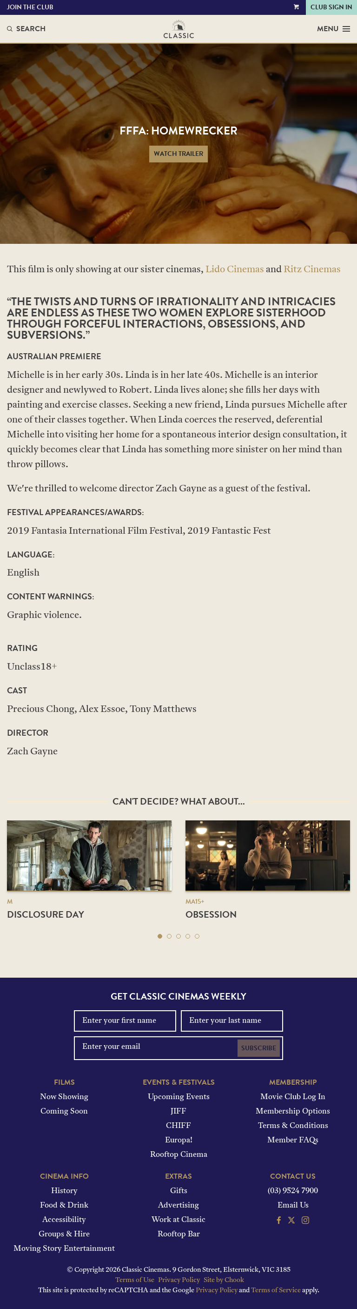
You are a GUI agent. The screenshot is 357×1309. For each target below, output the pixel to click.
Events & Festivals (179, 1082)
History (64, 1191)
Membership (293, 1082)
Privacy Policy (179, 1280)
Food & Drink (64, 1205)
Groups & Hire (64, 1234)
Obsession (211, 914)
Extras (178, 1176)
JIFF (178, 1111)
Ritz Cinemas (312, 270)
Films (64, 1082)
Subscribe (258, 1048)
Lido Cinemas (234, 270)
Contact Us (293, 1176)
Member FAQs (292, 1140)
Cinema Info (64, 1176)
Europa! (178, 1140)
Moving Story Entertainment (64, 1249)
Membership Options (293, 1111)
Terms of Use (134, 1280)
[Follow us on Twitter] (291, 1221)
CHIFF (178, 1126)
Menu (333, 29)
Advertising (178, 1205)
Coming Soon (64, 1111)
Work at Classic (178, 1220)
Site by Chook (224, 1280)
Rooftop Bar (179, 1234)
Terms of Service (276, 1290)
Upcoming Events (179, 1097)
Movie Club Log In (292, 1097)
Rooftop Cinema (178, 1155)
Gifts (178, 1191)
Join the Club (30, 7)
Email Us (293, 1205)
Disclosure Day (45, 914)
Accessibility (64, 1220)
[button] (160, 936)
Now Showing (64, 1097)
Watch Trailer (178, 154)
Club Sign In (331, 7)
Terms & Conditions (293, 1126)
